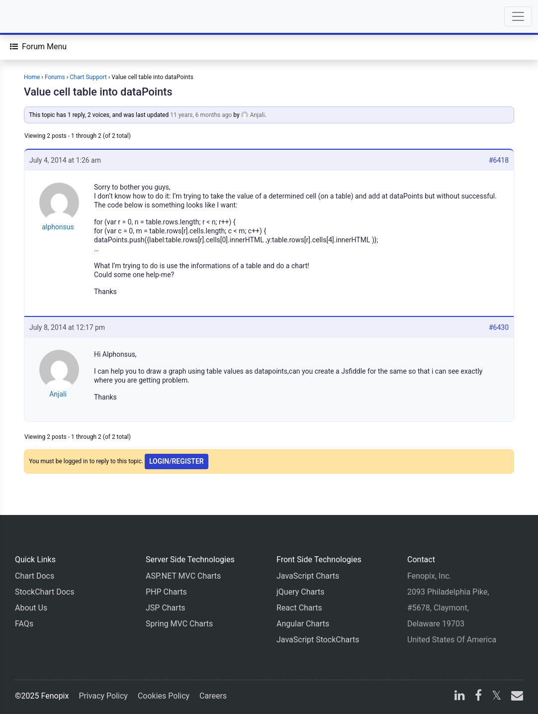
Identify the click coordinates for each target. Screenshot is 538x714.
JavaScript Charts (307, 576)
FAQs (24, 623)
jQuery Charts (300, 592)
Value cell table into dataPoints (98, 92)
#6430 (499, 327)
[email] (515, 697)
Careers (213, 696)
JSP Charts (165, 607)
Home (32, 77)
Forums (55, 77)
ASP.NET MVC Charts (183, 576)
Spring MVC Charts (179, 623)
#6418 (499, 160)
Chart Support (88, 77)
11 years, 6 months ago (201, 114)
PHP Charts (166, 592)
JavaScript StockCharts (317, 639)
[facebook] (478, 697)
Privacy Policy (103, 696)
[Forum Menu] (38, 47)
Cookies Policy (163, 696)
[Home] (36, 16)
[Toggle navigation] (518, 16)
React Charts (299, 607)
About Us (31, 607)
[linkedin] (459, 697)
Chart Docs (34, 576)
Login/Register (176, 461)
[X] (496, 697)
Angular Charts (302, 623)
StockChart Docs (44, 592)
